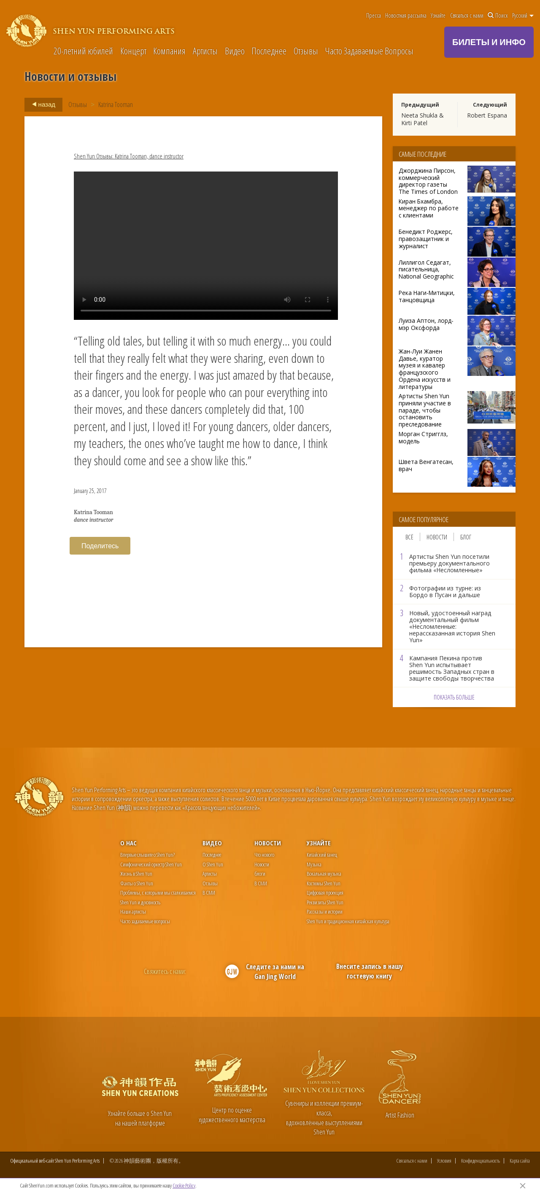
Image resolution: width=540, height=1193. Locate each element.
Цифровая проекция (325, 892)
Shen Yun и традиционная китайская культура (348, 921)
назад (41, 104)
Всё (409, 537)
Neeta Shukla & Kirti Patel (422, 119)
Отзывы (306, 50)
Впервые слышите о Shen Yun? (147, 854)
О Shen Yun (212, 864)
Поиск (498, 15)
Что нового (264, 854)
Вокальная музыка (324, 873)
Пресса (373, 15)
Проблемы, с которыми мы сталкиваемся (158, 892)
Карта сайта (520, 1161)
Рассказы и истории (325, 911)
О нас (128, 843)
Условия (444, 1161)
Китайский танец (322, 854)
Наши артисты (133, 911)
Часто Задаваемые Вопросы (369, 50)
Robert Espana (487, 115)
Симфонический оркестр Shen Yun (151, 864)
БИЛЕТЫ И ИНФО (489, 42)
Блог (465, 537)
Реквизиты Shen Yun (325, 902)
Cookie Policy (184, 1185)
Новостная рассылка (406, 15)
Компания (169, 50)
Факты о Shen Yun (136, 883)
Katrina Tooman (115, 104)
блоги (259, 873)
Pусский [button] (523, 15)
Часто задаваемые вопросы (145, 921)
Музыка (314, 864)
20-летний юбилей (83, 50)
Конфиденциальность (480, 1161)
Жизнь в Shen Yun (136, 873)
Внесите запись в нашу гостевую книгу (369, 971)
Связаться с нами (466, 15)
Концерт (133, 50)
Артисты (205, 50)
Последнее (268, 50)
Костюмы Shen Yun (323, 883)
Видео (235, 50)
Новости (437, 537)
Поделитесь (100, 545)
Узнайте (438, 15)
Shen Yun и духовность (140, 902)
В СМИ (208, 892)
